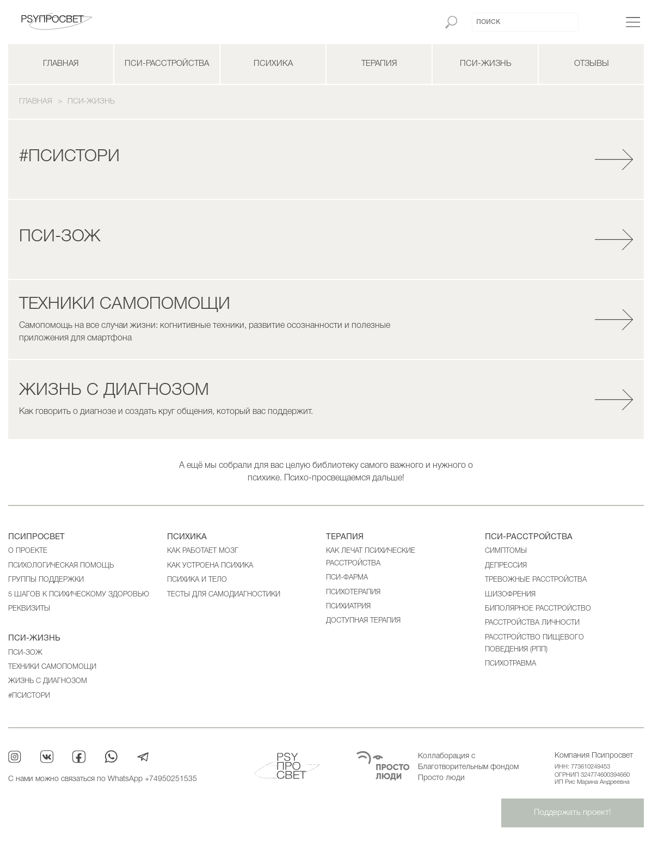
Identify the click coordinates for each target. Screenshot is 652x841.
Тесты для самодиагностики (223, 595)
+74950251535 (171, 779)
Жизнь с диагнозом (47, 681)
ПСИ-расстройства (167, 64)
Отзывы (591, 64)
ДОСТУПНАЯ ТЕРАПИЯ (363, 621)
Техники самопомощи (52, 667)
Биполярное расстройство (538, 609)
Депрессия (506, 566)
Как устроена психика (210, 566)
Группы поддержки (46, 580)
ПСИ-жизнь (485, 64)
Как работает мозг (202, 551)
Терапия (379, 64)
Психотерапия (353, 592)
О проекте (27, 551)
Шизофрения (510, 595)
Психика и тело (197, 580)
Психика (273, 64)
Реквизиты (29, 609)
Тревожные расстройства (536, 580)
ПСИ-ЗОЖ (25, 653)
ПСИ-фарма (347, 578)
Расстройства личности (532, 623)
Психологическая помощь (61, 566)
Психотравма (510, 664)
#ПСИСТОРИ (29, 696)
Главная (60, 64)
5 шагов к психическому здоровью (78, 595)
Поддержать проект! (572, 812)
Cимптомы (506, 551)
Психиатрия (348, 607)
